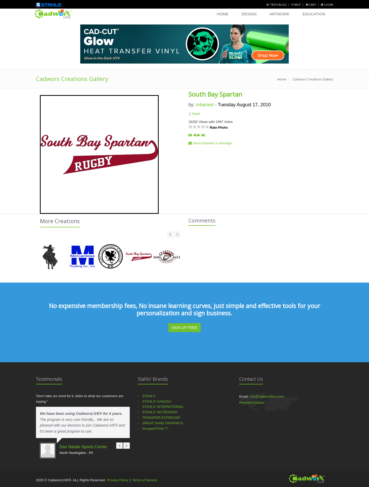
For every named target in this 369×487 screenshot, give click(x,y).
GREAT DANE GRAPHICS (162, 423)
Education (314, 14)
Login (327, 5)
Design (249, 14)
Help (296, 5)
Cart (311, 5)
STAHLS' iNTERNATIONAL (162, 407)
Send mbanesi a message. (210, 143)
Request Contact (252, 402)
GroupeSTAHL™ (155, 428)
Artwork (279, 14)
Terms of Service (144, 480)
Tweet (195, 114)
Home (223, 14)
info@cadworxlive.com (267, 396)
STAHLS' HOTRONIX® (159, 412)
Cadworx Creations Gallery (72, 79)
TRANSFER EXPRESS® (161, 418)
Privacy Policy (117, 480)
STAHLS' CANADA (156, 401)
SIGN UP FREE (185, 328)
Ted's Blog (277, 5)
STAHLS (148, 396)
